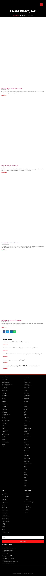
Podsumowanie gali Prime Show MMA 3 (11, 320)
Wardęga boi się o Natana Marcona (10, 243)
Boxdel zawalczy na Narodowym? (9, 165)
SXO (33, 573)
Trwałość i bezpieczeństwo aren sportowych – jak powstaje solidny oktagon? (22, 354)
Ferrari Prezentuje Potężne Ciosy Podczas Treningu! (16, 341)
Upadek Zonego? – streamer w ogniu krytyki (14, 360)
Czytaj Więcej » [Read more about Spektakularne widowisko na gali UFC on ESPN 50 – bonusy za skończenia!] (5, 368)
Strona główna (16, 15)
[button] (37, 4)
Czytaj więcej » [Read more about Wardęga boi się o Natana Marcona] (4, 249)
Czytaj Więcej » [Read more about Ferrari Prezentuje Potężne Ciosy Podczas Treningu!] (5, 344)
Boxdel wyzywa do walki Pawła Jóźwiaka (11, 88)
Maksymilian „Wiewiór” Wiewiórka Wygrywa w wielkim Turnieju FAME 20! (20, 347)
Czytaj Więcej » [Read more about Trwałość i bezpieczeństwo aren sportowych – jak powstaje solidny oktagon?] (5, 356)
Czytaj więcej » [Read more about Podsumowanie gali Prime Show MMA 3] (4, 327)
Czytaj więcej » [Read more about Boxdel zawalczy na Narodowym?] (4, 172)
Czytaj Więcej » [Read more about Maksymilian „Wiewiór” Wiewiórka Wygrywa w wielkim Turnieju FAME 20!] (5, 350)
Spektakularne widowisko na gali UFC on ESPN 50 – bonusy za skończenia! (21, 366)
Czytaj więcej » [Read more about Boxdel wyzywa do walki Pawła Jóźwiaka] (4, 95)
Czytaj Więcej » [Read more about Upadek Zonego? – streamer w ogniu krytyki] (5, 362)
